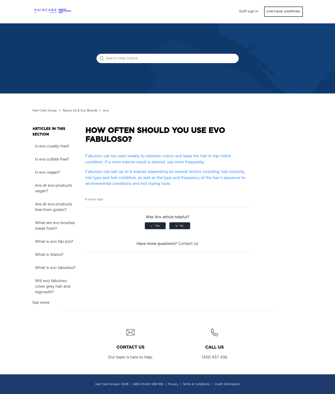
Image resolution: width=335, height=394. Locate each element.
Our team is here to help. (130, 342)
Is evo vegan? (47, 172)
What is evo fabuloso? (55, 268)
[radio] (155, 225)
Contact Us (188, 244)
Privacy (173, 384)
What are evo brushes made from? (55, 225)
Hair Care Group (44, 110)
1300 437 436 (214, 342)
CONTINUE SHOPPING (283, 11)
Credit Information (227, 384)
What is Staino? (49, 255)
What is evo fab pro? (54, 242)
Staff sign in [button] (248, 11)
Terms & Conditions (196, 384)
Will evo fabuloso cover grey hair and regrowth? (52, 286)
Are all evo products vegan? (53, 188)
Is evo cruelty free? (52, 146)
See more (40, 302)
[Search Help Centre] (168, 58)
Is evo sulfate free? (52, 159)
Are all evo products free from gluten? (53, 207)
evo (106, 110)
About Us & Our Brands (79, 110)
